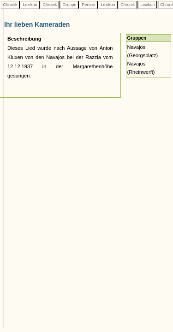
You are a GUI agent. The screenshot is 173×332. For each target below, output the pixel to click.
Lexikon (30, 4)
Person (88, 4)
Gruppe (69, 4)
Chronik (10, 4)
